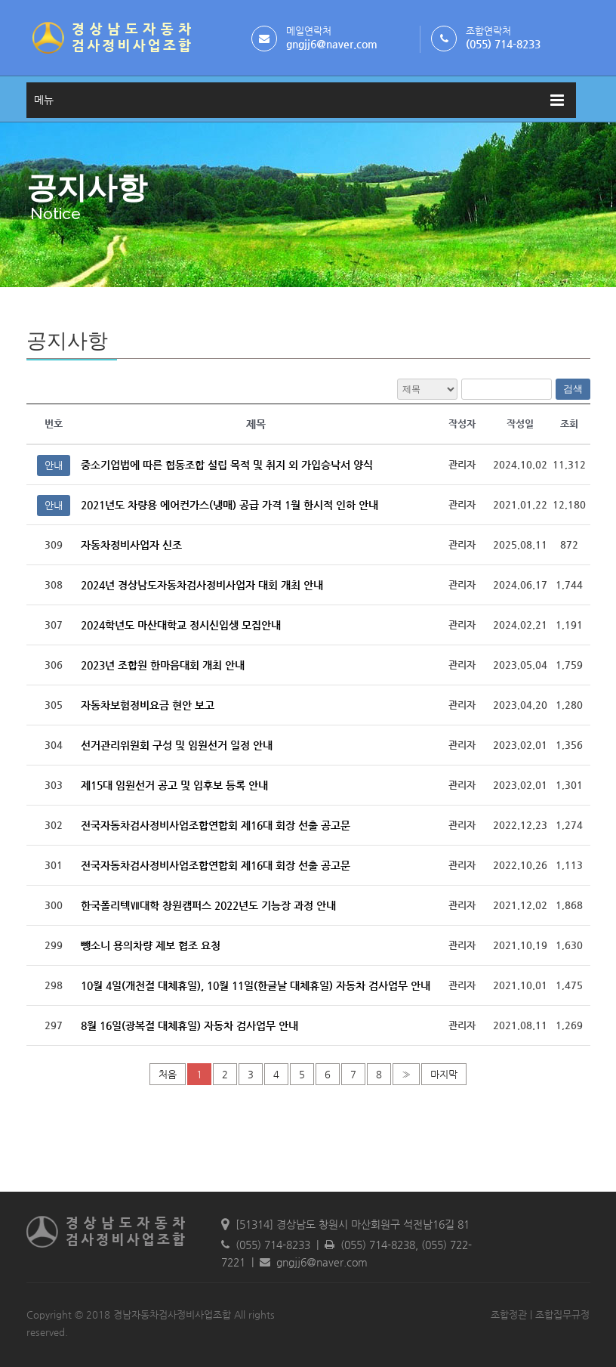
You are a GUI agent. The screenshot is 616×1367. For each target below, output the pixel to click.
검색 (573, 388)
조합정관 (509, 1314)
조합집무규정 (562, 1314)
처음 (168, 1074)
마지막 (443, 1074)
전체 (427, 389)
